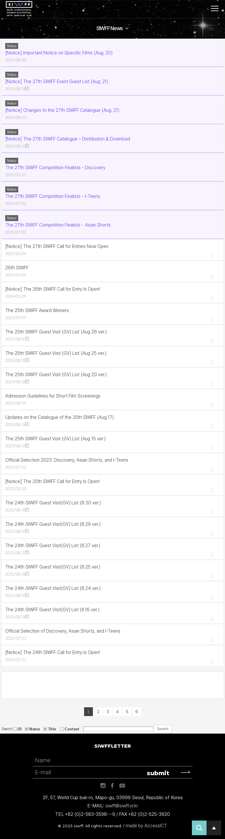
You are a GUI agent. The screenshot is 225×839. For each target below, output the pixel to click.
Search (6, 729)
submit (158, 773)
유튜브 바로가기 (122, 786)
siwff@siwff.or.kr (121, 806)
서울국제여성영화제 (19, 9)
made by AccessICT (146, 825)
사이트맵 (215, 8)
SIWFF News (109, 28)
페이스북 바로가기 (112, 786)
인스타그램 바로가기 (103, 786)
